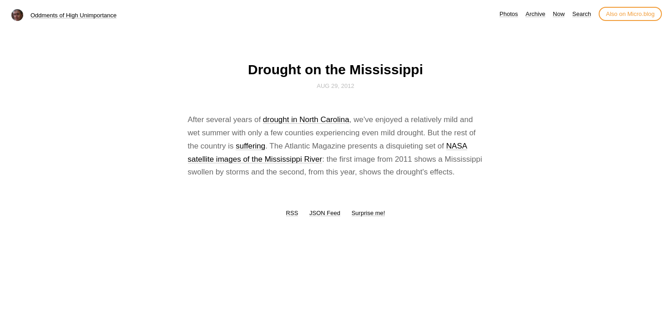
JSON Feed (324, 213)
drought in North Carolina (306, 119)
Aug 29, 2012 (335, 85)
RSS (292, 213)
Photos (508, 13)
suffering (250, 146)
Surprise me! (368, 213)
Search (581, 13)
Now (559, 13)
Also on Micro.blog (630, 13)
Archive (535, 13)
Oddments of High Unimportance (73, 15)
